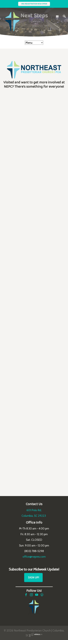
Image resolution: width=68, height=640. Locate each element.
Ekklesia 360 (36, 634)
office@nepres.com (34, 556)
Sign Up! (33, 577)
